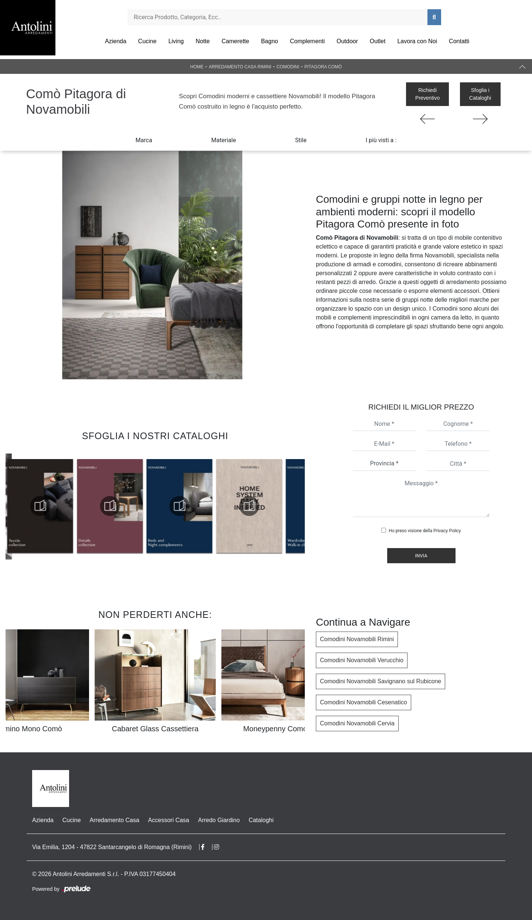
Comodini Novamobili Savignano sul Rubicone (380, 681)
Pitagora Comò (323, 66)
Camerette (235, 41)
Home (197, 66)
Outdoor (347, 41)
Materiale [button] (223, 140)
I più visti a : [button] (381, 140)
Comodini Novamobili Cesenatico (363, 702)
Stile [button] (301, 140)
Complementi (307, 41)
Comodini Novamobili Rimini (357, 639)
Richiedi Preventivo (427, 94)
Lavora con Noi (417, 41)
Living (176, 41)
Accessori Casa (168, 820)
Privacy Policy (447, 530)
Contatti (459, 41)
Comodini (287, 66)
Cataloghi (261, 820)
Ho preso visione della (425, 530)
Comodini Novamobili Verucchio (361, 660)
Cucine (147, 41)
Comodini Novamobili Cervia (357, 723)
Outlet (378, 41)
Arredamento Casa (114, 820)
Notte (202, 41)
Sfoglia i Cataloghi (480, 94)
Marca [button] (144, 140)
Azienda (115, 41)
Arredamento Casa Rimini (240, 66)
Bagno (269, 41)
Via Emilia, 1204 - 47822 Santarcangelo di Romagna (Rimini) (112, 847)
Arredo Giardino (219, 820)
